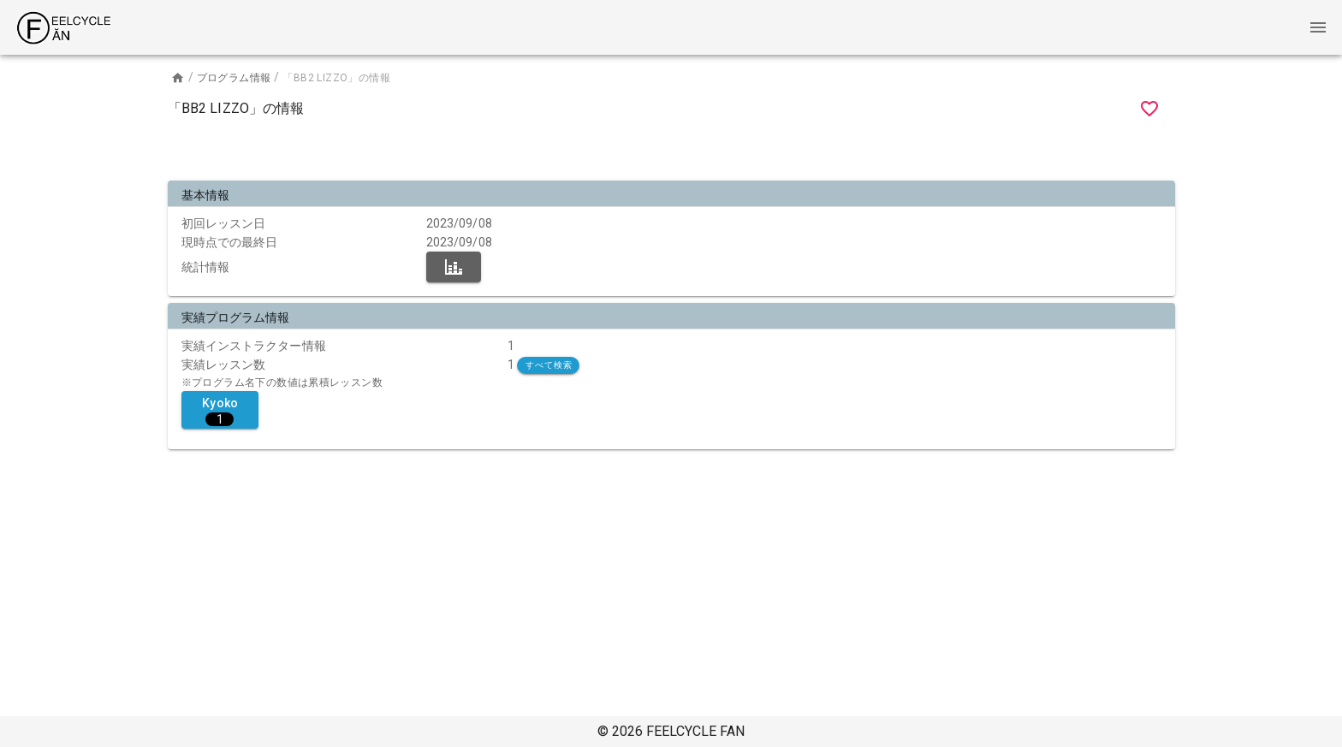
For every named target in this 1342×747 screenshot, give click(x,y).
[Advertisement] (671, 152)
